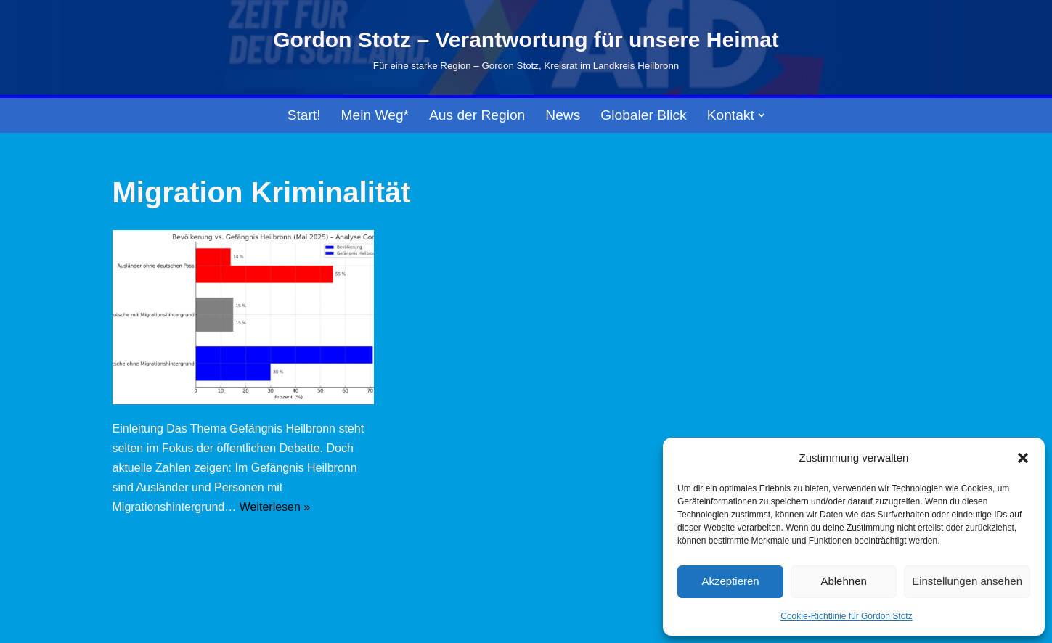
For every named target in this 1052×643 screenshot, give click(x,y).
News (562, 115)
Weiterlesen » (275, 507)
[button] (1023, 458)
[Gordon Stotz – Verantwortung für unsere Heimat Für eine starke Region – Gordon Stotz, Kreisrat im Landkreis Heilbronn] (526, 48)
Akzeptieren (730, 581)
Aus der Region (477, 115)
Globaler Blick (643, 115)
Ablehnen (843, 581)
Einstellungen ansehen (967, 581)
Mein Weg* (375, 115)
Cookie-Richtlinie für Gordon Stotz (846, 616)
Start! (304, 115)
